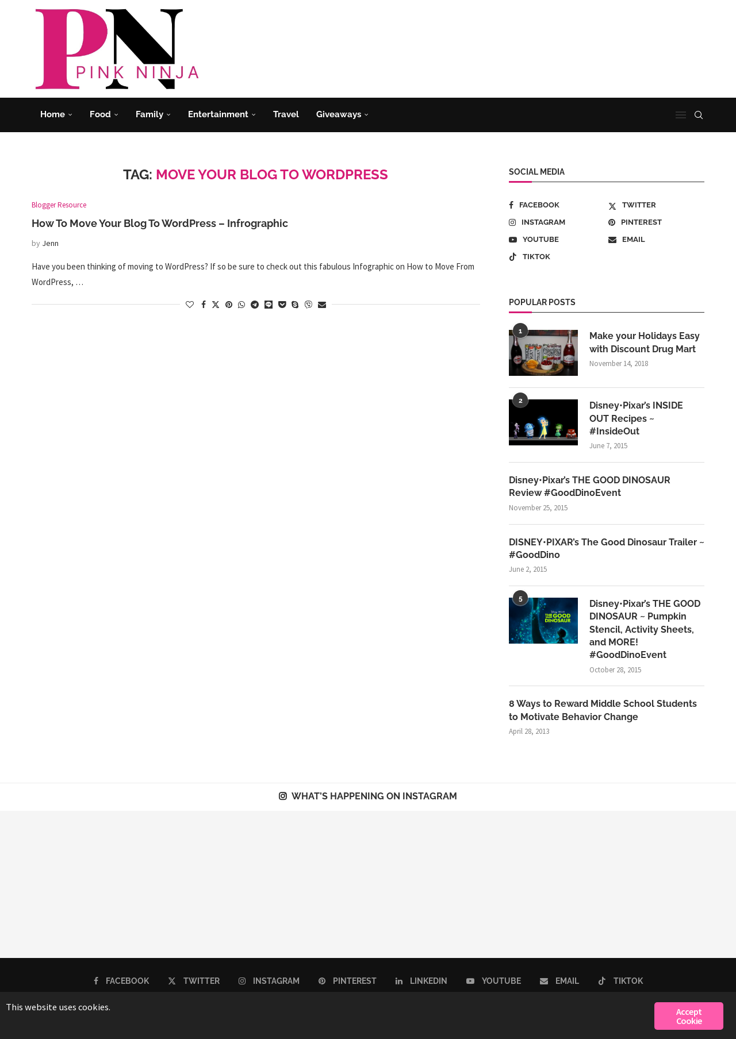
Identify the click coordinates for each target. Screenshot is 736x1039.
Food (100, 114)
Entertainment (218, 114)
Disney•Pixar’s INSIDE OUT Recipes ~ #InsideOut (636, 418)
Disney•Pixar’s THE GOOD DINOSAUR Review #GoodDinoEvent (589, 486)
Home (52, 114)
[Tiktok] (557, 257)
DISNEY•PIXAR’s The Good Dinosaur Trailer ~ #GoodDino (606, 548)
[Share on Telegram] (255, 304)
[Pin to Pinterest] (228, 304)
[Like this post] (190, 304)
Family (149, 114)
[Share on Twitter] (216, 304)
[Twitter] (656, 205)
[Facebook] (557, 205)
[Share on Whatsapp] (241, 304)
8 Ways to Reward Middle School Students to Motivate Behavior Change (603, 710)
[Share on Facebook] (203, 304)
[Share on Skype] (295, 304)
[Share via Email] (322, 304)
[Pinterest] (656, 222)
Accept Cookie (689, 1016)
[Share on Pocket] (282, 304)
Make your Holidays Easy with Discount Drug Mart (644, 342)
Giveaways (338, 114)
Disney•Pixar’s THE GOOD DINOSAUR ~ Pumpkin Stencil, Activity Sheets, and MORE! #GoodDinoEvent (644, 630)
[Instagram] (557, 222)
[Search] (698, 115)
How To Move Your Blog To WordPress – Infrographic (160, 223)
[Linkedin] (421, 981)
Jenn (50, 243)
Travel (286, 114)
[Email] (656, 239)
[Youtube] (557, 239)
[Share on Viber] (308, 304)
